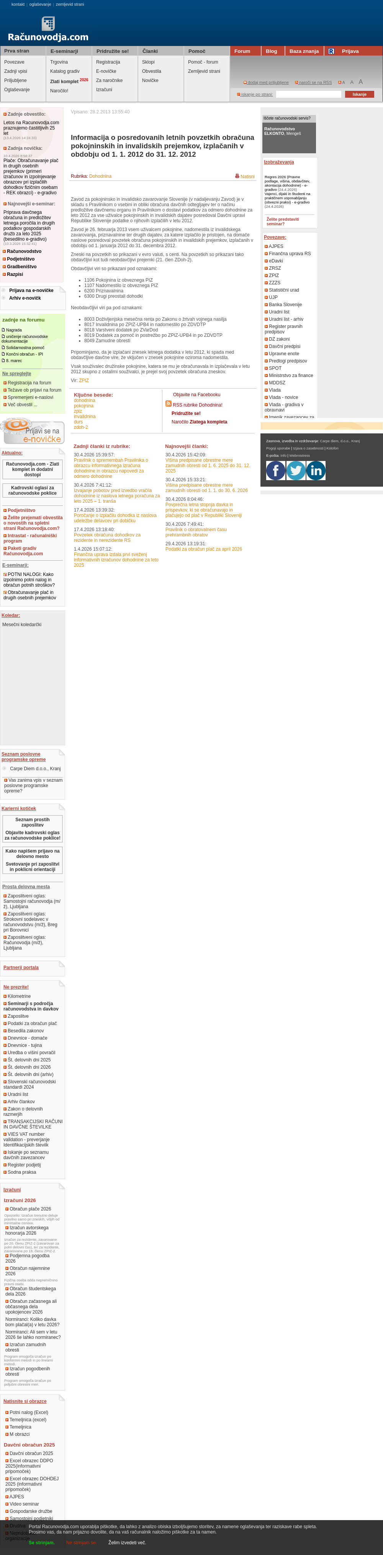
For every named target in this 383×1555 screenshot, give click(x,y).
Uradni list (15, 1094)
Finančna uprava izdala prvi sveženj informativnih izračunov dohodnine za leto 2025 (116, 560)
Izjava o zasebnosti (308, 448)
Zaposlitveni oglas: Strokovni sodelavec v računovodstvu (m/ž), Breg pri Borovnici (30, 922)
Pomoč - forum (203, 62)
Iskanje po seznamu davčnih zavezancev (26, 1155)
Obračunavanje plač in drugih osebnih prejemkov (29, 595)
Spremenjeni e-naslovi (28, 397)
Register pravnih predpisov (284, 329)
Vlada (273, 390)
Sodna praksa (19, 1172)
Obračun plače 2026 (28, 1209)
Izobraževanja (279, 162)
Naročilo (199, 422)
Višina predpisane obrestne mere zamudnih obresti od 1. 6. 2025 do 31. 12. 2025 (207, 466)
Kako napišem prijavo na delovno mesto (32, 853)
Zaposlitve (16, 1016)
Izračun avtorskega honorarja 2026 (27, 1230)
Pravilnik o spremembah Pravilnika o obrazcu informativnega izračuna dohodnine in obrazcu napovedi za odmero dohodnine (111, 468)
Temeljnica (18, 1427)
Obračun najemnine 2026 (27, 1271)
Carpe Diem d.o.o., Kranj (31, 768)
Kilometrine (17, 996)
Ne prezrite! (16, 987)
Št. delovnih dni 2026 (27, 1067)
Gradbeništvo (20, 266)
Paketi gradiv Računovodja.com (23, 551)
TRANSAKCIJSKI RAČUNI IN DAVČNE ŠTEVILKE (32, 1124)
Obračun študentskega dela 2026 (30, 1291)
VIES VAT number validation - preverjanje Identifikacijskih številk (26, 1140)
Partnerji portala (21, 967)
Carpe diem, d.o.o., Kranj (340, 441)
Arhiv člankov (19, 1101)
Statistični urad (282, 290)
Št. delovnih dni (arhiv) (28, 1074)
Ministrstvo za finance (289, 375)
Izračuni (104, 89)
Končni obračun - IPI (24, 354)
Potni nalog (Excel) (26, 1412)
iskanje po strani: (255, 94)
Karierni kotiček (19, 808)
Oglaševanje (17, 89)
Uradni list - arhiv (284, 319)
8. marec (14, 360)
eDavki (274, 261)
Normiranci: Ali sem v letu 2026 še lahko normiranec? (33, 1334)
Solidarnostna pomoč (25, 347)
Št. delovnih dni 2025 (27, 1060)
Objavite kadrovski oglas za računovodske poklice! (33, 835)
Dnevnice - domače (25, 1038)
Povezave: (275, 237)
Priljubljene (15, 80)
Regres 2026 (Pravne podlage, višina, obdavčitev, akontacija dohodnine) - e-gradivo (287, 183)
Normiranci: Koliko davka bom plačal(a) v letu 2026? (32, 1322)
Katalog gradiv (65, 71)
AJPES (14, 1496)
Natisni (248, 176)
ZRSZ (273, 268)
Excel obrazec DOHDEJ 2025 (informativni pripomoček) (32, 1484)
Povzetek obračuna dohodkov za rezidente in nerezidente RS (107, 537)
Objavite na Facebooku (196, 394)
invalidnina (85, 416)
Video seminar (22, 1504)
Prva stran (16, 51)
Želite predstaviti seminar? (283, 221)
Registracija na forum (27, 382)
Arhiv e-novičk (25, 298)
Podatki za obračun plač (30, 1023)
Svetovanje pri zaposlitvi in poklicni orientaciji (32, 866)
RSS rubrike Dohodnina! (197, 405)
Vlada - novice (281, 397)
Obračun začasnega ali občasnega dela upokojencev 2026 (31, 1307)
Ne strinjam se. (81, 1542)
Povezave (14, 62)
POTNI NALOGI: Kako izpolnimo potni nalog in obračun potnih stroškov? (29, 580)
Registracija (108, 62)
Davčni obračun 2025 (29, 1453)
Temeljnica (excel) (25, 1419)
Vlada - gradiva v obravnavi (284, 407)
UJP (271, 297)
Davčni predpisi (282, 346)
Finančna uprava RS (288, 253)
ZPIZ (84, 380)
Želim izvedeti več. (127, 1542)
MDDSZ (275, 382)
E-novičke (106, 71)
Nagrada (14, 330)
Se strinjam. (42, 1542)
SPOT (273, 368)
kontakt (18, 4)
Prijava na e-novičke (31, 290)
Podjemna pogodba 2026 (27, 1258)
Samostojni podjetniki (29, 1518)
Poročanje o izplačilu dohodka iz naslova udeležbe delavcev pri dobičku (115, 518)
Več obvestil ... (20, 404)
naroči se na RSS (313, 82)
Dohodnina (100, 176)
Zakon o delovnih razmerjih (23, 1111)
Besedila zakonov (23, 1030)
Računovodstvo (22, 251)
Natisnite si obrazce (25, 1401)
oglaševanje (40, 4)
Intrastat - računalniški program (30, 538)
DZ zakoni (277, 339)
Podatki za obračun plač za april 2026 (203, 549)
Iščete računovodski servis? (287, 118)
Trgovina (59, 62)
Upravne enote (282, 353)
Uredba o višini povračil (29, 1052)
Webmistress (300, 456)
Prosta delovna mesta (26, 886)
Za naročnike (109, 80)
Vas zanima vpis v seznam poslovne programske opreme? (33, 786)
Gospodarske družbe (28, 1511)
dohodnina (84, 400)
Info (283, 456)
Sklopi (148, 62)
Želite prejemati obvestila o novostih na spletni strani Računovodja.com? (33, 523)
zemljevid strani (70, 4)
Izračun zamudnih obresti (25, 1347)
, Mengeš (282, 131)
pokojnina (83, 405)
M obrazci (17, 1434)
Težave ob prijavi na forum (32, 390)
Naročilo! (59, 90)
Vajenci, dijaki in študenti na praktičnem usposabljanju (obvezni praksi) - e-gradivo (287, 198)
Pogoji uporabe (278, 448)
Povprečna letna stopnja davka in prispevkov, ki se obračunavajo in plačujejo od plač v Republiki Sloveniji (203, 510)
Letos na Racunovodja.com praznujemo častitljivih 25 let (31, 128)
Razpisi (13, 274)
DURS (78, 422)
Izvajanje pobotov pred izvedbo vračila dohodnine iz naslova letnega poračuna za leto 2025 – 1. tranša (117, 496)
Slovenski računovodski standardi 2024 (29, 1084)
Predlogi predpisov (286, 361)
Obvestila (151, 71)
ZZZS (272, 282)
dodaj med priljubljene (266, 82)
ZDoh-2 (81, 427)
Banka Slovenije (283, 304)
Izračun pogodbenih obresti (27, 1371)
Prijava (345, 51)
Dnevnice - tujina (22, 1045)
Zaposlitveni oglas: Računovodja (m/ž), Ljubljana (24, 943)
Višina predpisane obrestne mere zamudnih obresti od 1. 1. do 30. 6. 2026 (206, 487)
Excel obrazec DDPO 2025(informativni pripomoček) (29, 1466)
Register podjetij (22, 1165)
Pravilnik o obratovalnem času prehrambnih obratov (196, 532)
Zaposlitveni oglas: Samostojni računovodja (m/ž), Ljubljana (32, 901)
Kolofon (332, 448)
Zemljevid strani (204, 71)
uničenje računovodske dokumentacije (25, 338)
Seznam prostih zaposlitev (32, 822)
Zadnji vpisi (15, 71)
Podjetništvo (18, 259)
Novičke (150, 80)
